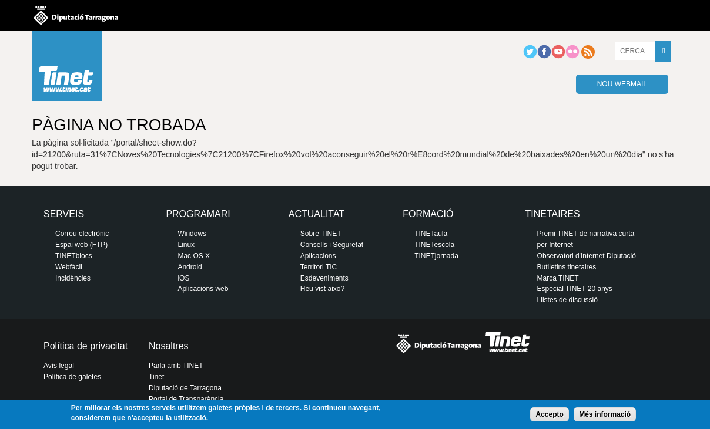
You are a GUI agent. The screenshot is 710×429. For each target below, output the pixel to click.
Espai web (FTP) (81, 245)
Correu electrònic (82, 233)
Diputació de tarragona (76, 15)
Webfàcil (68, 267)
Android (189, 267)
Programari (198, 214)
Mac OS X (193, 256)
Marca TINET (558, 278)
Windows (191, 233)
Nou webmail (622, 84)
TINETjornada (436, 256)
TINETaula (430, 233)
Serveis (63, 214)
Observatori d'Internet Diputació (586, 256)
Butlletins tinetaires (567, 267)
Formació (428, 214)
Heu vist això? (322, 289)
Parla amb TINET (176, 366)
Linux (186, 245)
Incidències (73, 278)
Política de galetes (72, 377)
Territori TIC (318, 267)
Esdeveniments (324, 278)
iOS (183, 278)
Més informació (605, 414)
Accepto (549, 414)
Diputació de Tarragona (185, 388)
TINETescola (434, 245)
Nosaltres (169, 346)
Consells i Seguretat (331, 245)
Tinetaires (552, 214)
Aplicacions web (202, 289)
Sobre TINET (320, 233)
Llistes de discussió (567, 300)
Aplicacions (318, 256)
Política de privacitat (85, 346)
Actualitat (316, 214)
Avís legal (58, 366)
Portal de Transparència (186, 399)
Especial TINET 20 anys (574, 289)
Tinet (156, 377)
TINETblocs (73, 256)
